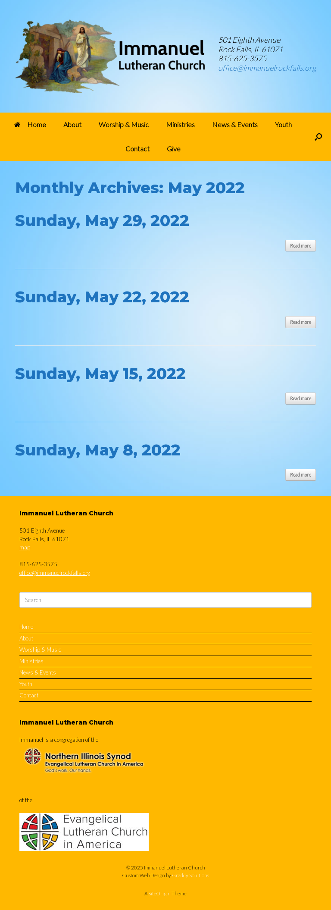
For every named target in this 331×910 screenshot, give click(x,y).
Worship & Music (124, 124)
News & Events (235, 124)
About (72, 124)
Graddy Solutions (190, 875)
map (24, 547)
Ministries (180, 124)
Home (30, 124)
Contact (137, 148)
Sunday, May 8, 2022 (98, 449)
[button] (318, 137)
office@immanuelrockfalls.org (267, 67)
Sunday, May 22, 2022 (102, 296)
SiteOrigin (159, 893)
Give (174, 148)
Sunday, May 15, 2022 (100, 373)
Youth (283, 124)
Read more (300, 245)
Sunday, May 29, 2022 (102, 220)
